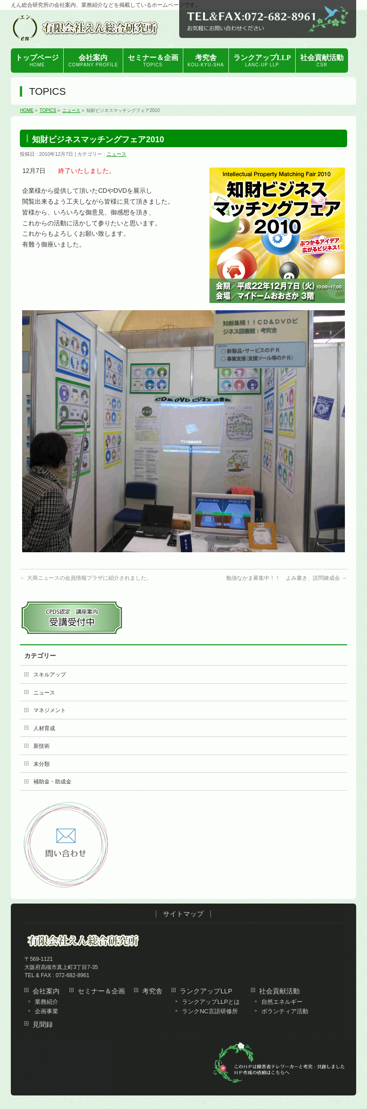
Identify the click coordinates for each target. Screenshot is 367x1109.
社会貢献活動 (279, 991)
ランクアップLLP (206, 991)
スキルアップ (49, 674)
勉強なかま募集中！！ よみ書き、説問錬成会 (286, 578)
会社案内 (46, 991)
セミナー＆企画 (101, 991)
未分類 (41, 764)
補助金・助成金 (52, 781)
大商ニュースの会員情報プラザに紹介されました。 (85, 578)
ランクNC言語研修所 (209, 1011)
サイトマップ (183, 914)
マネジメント (49, 710)
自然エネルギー (281, 1002)
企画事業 (46, 1011)
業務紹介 (46, 1002)
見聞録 (43, 1024)
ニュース (116, 154)
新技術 (41, 746)
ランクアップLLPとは (211, 1002)
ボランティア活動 (284, 1011)
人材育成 (44, 728)
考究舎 (152, 991)
